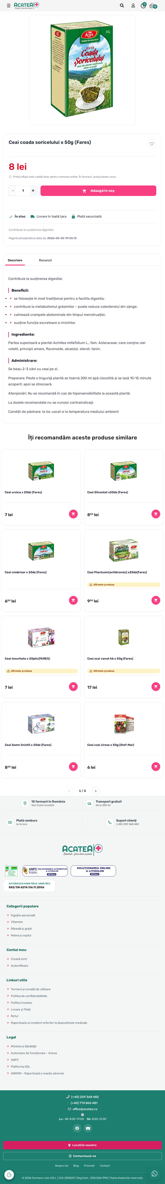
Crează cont (19, 959)
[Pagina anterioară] (69, 791)
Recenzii (45, 260)
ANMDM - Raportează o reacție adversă (37, 1073)
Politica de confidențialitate (29, 996)
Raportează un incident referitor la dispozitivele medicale (49, 1022)
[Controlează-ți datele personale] (9, 1175)
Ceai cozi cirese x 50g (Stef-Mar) (110, 745)
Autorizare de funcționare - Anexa (34, 1053)
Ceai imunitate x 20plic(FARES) (27, 658)
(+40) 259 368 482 (82, 1097)
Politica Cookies (21, 1002)
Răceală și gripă (21, 928)
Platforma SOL (20, 1066)
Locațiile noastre (82, 1145)
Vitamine (17, 922)
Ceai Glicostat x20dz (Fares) (107, 492)
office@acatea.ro (82, 1109)
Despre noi (61, 1165)
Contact (105, 1165)
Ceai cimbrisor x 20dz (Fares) (26, 572)
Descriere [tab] (15, 260)
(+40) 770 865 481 (82, 1103)
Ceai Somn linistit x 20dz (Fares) (28, 745)
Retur (15, 1016)
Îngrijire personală (23, 915)
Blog (76, 1165)
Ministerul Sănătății (23, 1046)
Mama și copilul (21, 935)
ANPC (15, 1060)
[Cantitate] (23, 190)
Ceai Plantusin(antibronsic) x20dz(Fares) (117, 572)
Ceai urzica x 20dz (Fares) (23, 492)
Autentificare (19, 965)
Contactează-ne (82, 1156)
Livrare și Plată (20, 1009)
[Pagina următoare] (96, 791)
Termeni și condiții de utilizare (31, 989)
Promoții (89, 1165)
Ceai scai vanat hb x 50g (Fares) (110, 658)
